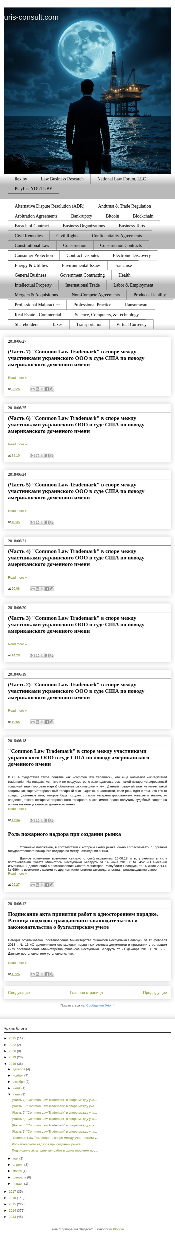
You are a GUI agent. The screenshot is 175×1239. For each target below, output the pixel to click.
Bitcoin (112, 216)
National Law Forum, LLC (121, 178)
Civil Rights (67, 235)
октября (19, 1082)
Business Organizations (84, 225)
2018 (13, 1064)
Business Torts (132, 225)
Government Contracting (82, 275)
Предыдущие (155, 993)
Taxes (57, 324)
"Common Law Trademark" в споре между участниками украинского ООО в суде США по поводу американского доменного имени (78, 757)
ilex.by (21, 178)
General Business (30, 275)
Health (124, 275)
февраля (20, 1177)
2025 (13, 1038)
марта (18, 1171)
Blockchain (143, 216)
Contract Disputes (82, 255)
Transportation (89, 324)
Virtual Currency (131, 324)
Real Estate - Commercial (38, 314)
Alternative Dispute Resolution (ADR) (49, 206)
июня (17, 1094)
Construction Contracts (121, 245)
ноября (18, 1075)
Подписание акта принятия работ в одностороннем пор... (55, 1150)
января (18, 1183)
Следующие (19, 993)
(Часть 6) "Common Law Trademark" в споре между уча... (54, 1106)
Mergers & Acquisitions (36, 294)
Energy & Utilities (31, 265)
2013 (13, 1217)
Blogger (118, 1229)
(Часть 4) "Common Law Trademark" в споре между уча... (54, 1119)
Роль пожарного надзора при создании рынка (64, 834)
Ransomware (136, 304)
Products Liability (150, 294)
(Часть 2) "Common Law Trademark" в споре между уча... (54, 1131)
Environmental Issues (81, 265)
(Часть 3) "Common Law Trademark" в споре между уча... (54, 1125)
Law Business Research (62, 178)
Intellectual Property (33, 285)
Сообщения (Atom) (100, 1005)
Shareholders (26, 324)
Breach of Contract (32, 225)
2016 (13, 1198)
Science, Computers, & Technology (107, 314)
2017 (13, 1191)
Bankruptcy (81, 216)
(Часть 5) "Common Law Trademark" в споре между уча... (54, 1112)
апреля (18, 1164)
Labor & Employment (133, 285)
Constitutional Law (32, 245)
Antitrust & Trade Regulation (124, 206)
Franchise (123, 265)
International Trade (82, 285)
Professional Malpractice (37, 304)
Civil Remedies (29, 235)
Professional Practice (92, 304)
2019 (13, 1057)
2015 (13, 1204)
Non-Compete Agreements (96, 294)
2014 (13, 1210)
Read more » (17, 378)
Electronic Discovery (132, 255)
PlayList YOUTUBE (33, 188)
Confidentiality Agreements (117, 235)
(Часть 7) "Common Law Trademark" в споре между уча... (54, 1100)
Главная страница (86, 993)
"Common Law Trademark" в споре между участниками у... (55, 1138)
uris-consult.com (31, 17)
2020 (13, 1051)
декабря (19, 1069)
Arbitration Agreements (36, 216)
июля (17, 1088)
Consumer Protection (34, 255)
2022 (13, 1045)
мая (16, 1158)
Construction (74, 245)
